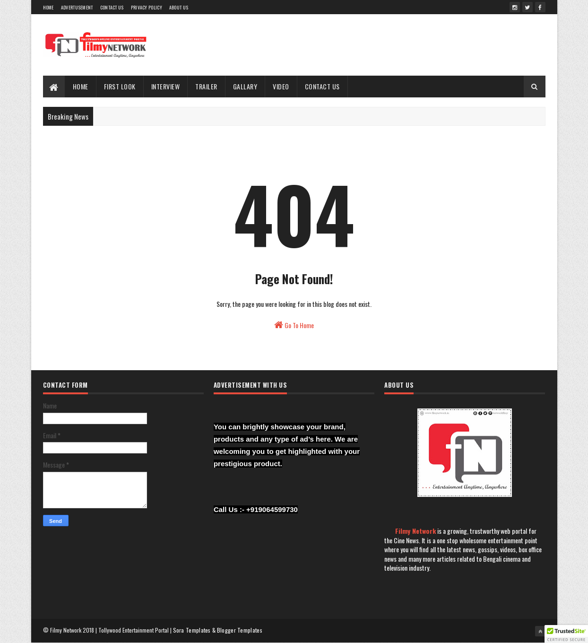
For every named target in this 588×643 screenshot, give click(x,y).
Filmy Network (415, 531)
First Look (120, 86)
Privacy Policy (146, 7)
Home (48, 7)
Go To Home (294, 325)
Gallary (245, 86)
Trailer (206, 86)
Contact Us (112, 7)
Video (281, 86)
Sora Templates (192, 630)
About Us (178, 7)
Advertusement (77, 7)
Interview (165, 86)
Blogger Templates (239, 630)
